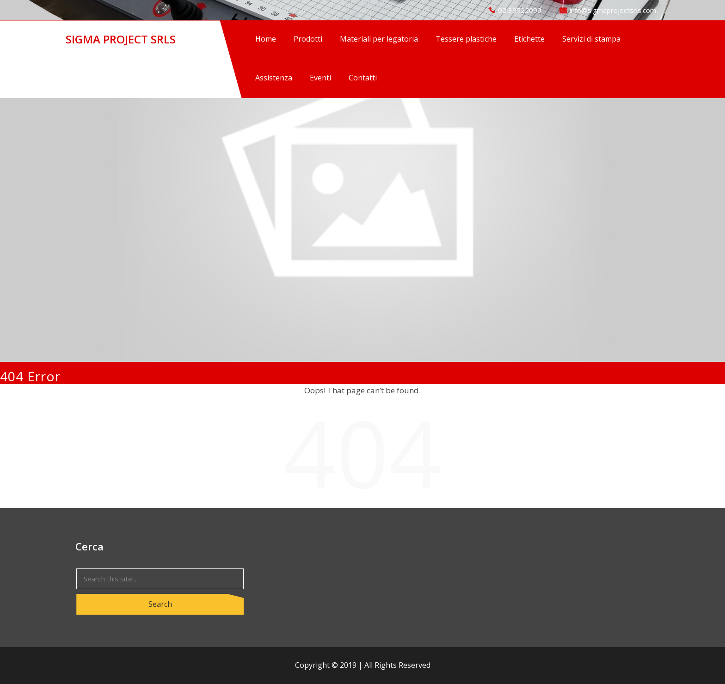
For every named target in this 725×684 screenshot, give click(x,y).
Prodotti (308, 39)
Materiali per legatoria (379, 39)
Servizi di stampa (591, 39)
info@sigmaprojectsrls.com (613, 10)
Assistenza (273, 78)
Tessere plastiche (466, 39)
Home (265, 39)
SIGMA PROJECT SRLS (121, 39)
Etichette (529, 39)
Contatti (363, 78)
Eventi (320, 78)
